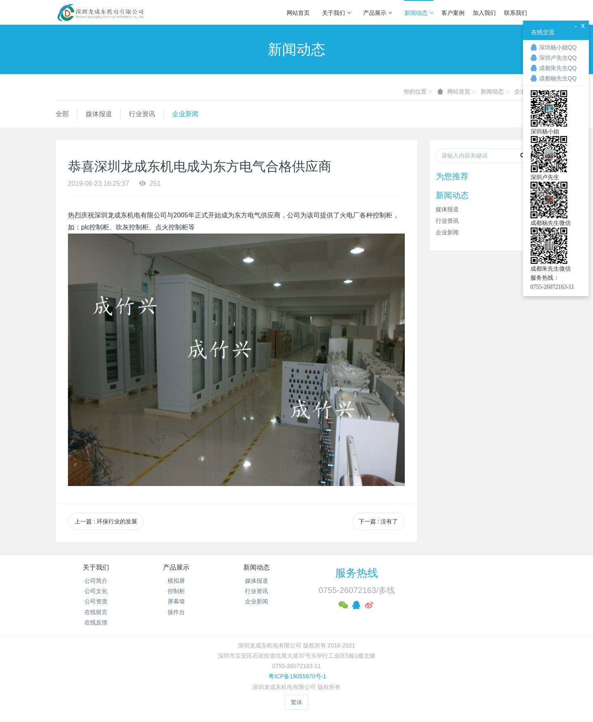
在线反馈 (95, 622)
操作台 (176, 612)
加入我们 (484, 12)
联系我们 (515, 12)
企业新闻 (185, 113)
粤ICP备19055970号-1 (296, 676)
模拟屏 (176, 580)
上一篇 (106, 521)
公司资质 (95, 601)
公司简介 (95, 580)
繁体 (296, 702)
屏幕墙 (176, 601)
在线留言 (95, 612)
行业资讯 (142, 113)
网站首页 (298, 12)
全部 (62, 113)
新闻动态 (418, 12)
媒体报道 (99, 113)
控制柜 (176, 591)
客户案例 (453, 12)
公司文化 (95, 591)
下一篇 (378, 521)
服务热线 (356, 573)
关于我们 (336, 12)
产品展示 (377, 12)
